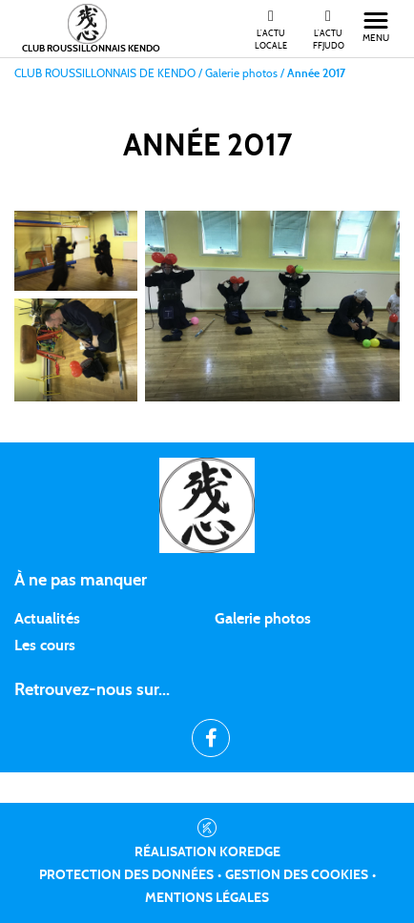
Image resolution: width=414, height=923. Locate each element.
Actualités (47, 618)
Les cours (44, 645)
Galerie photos (263, 618)
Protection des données (126, 875)
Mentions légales (207, 898)
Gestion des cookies (296, 875)
